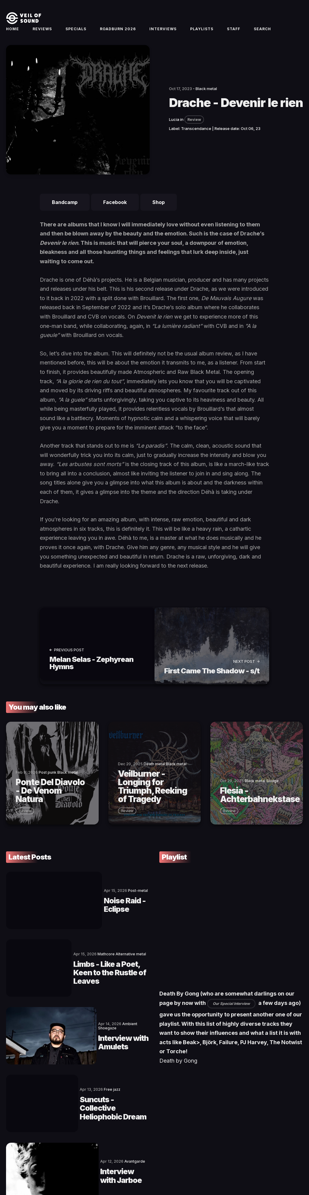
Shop (158, 215)
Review (194, 132)
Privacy (126, 1169)
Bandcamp (65, 215)
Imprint (109, 1169)
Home (12, 35)
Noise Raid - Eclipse (103, 904)
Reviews (42, 35)
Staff (233, 35)
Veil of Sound (34, 1169)
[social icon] (268, 1170)
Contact (55, 1169)
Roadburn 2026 (118, 35)
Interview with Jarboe (93, 1102)
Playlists (201, 35)
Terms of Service (83, 1169)
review (25, 819)
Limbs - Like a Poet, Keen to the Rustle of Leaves (105, 953)
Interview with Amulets (93, 1003)
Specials (75, 35)
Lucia (174, 132)
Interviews (163, 35)
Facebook (115, 215)
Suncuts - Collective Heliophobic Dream (105, 1052)
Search (262, 35)
